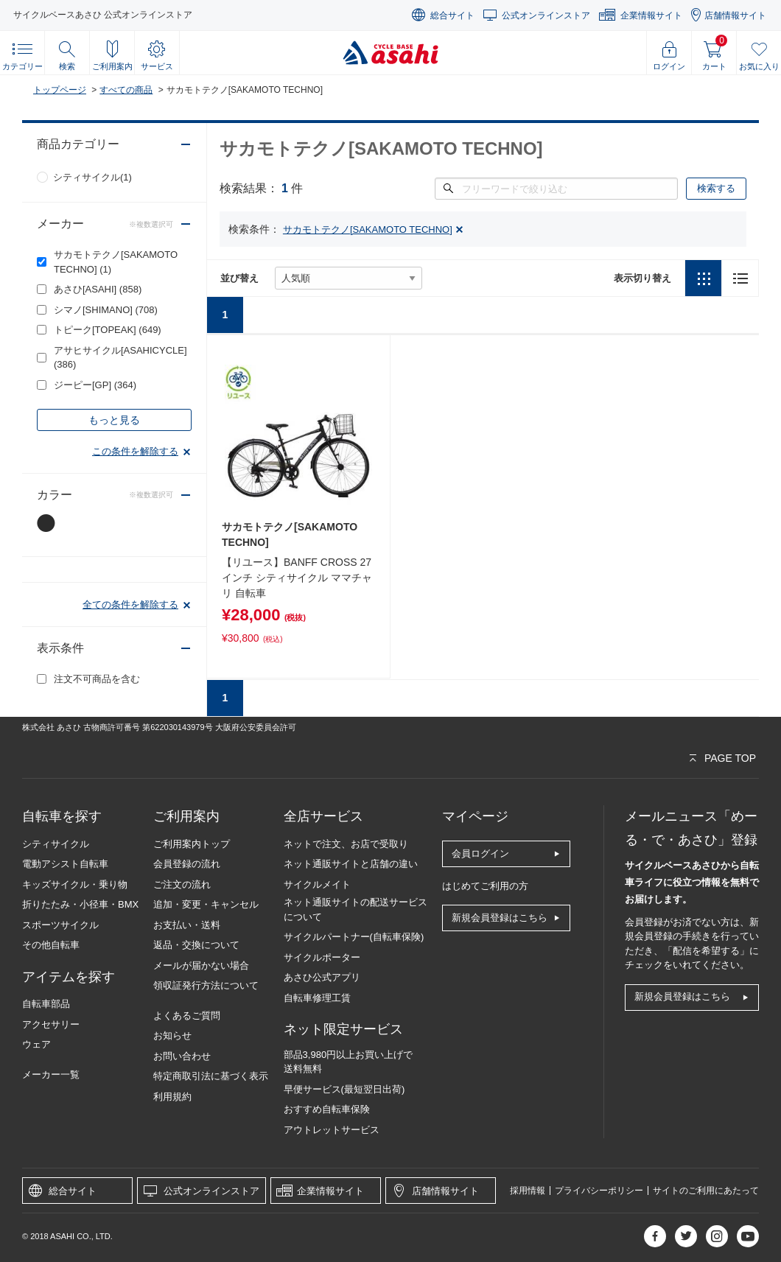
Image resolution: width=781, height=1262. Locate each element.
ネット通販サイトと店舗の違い (351, 863)
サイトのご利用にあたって (706, 1190)
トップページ (59, 90)
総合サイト (452, 15)
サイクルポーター (322, 957)
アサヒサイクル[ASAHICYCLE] (120, 358)
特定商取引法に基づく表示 (210, 1076)
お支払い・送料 (186, 924)
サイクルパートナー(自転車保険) (354, 936)
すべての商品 (126, 90)
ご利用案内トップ (191, 843)
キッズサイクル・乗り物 (74, 884)
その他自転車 (51, 944)
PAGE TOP (730, 758)
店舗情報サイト (735, 15)
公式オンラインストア (546, 15)
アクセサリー (51, 1024)
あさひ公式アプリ (322, 977)
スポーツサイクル (60, 924)
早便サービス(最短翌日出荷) (344, 1089)
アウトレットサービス (331, 1129)
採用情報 (527, 1190)
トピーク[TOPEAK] (107, 329)
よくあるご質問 (186, 1015)
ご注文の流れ (182, 884)
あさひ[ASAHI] (97, 289)
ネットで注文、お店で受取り (346, 843)
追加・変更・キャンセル (206, 904)
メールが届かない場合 (201, 965)
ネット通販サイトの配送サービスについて (355, 909)
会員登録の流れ (186, 863)
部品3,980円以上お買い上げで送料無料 (348, 1062)
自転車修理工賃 (317, 997)
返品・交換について (196, 944)
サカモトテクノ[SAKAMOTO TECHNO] (116, 262)
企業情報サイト (651, 15)
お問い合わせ (182, 1056)
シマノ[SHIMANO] (106, 309)
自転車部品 (46, 1003)
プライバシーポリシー (599, 1190)
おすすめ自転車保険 (327, 1109)
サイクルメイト (317, 884)
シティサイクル (55, 843)
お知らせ (172, 1035)
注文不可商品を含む (97, 678)
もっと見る (114, 420)
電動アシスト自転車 (65, 863)
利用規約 (172, 1096)
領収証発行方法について (206, 985)
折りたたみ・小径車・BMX (80, 904)
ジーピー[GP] (95, 384)
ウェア (36, 1044)
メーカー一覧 (51, 1074)
